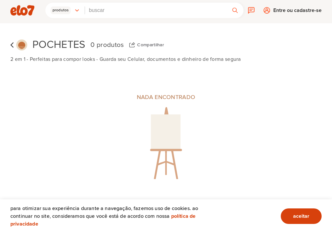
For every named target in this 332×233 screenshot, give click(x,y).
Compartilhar (150, 45)
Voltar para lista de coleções (12, 45)
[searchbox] (156, 10)
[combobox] (156, 10)
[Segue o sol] (21, 45)
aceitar (301, 216)
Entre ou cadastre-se (297, 12)
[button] (65, 10)
